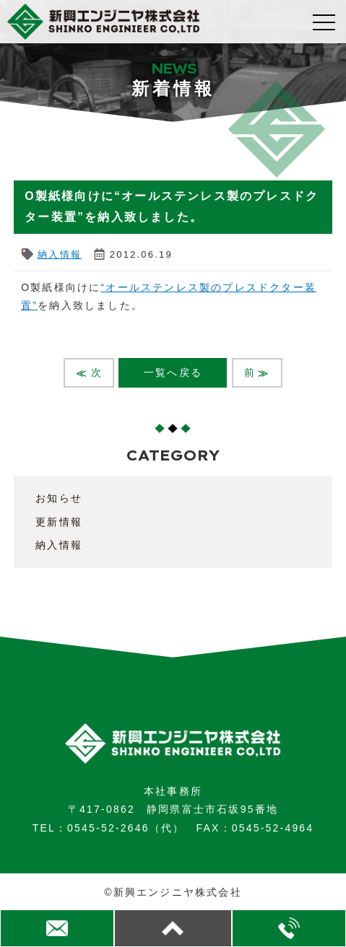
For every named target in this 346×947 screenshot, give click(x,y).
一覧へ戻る (173, 372)
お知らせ (58, 498)
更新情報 (58, 522)
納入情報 (60, 254)
